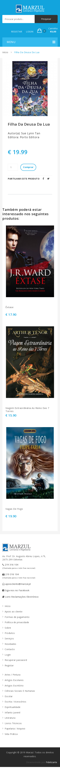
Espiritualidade (13, 707)
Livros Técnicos (13, 723)
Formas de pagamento (17, 617)
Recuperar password (16, 660)
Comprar (28, 167)
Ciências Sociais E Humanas (20, 690)
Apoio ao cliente (13, 611)
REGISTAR (16, 31)
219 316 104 (18, 566)
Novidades (10, 643)
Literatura (10, 717)
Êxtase (9, 307)
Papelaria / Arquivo (15, 728)
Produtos (10, 633)
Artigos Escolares (14, 680)
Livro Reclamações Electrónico (20, 596)
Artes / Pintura (13, 674)
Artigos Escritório (14, 685)
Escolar (9, 696)
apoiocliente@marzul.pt (16, 583)
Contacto (10, 649)
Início (5, 52)
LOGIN (29, 31)
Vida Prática (11, 734)
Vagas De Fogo (14, 508)
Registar (9, 665)
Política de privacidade (17, 622)
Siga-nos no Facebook (15, 590)
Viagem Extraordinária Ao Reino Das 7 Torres (27, 410)
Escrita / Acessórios (15, 701)
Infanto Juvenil (12, 712)
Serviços (9, 638)
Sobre (8, 627)
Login (8, 654)
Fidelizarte (51, 762)
